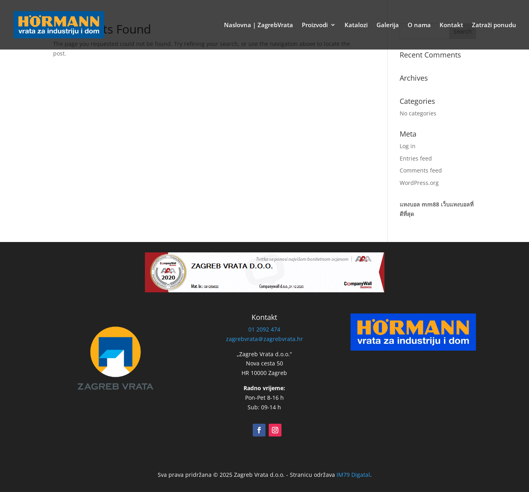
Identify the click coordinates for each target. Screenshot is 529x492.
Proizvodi (315, 25)
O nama (419, 25)
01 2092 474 (264, 329)
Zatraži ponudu (494, 25)
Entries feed (416, 158)
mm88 (430, 204)
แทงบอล (410, 204)
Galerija (387, 25)
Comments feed (421, 170)
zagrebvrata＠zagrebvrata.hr (264, 339)
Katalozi (356, 25)
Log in (408, 146)
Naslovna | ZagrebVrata (258, 25)
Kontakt (451, 25)
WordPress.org (419, 182)
